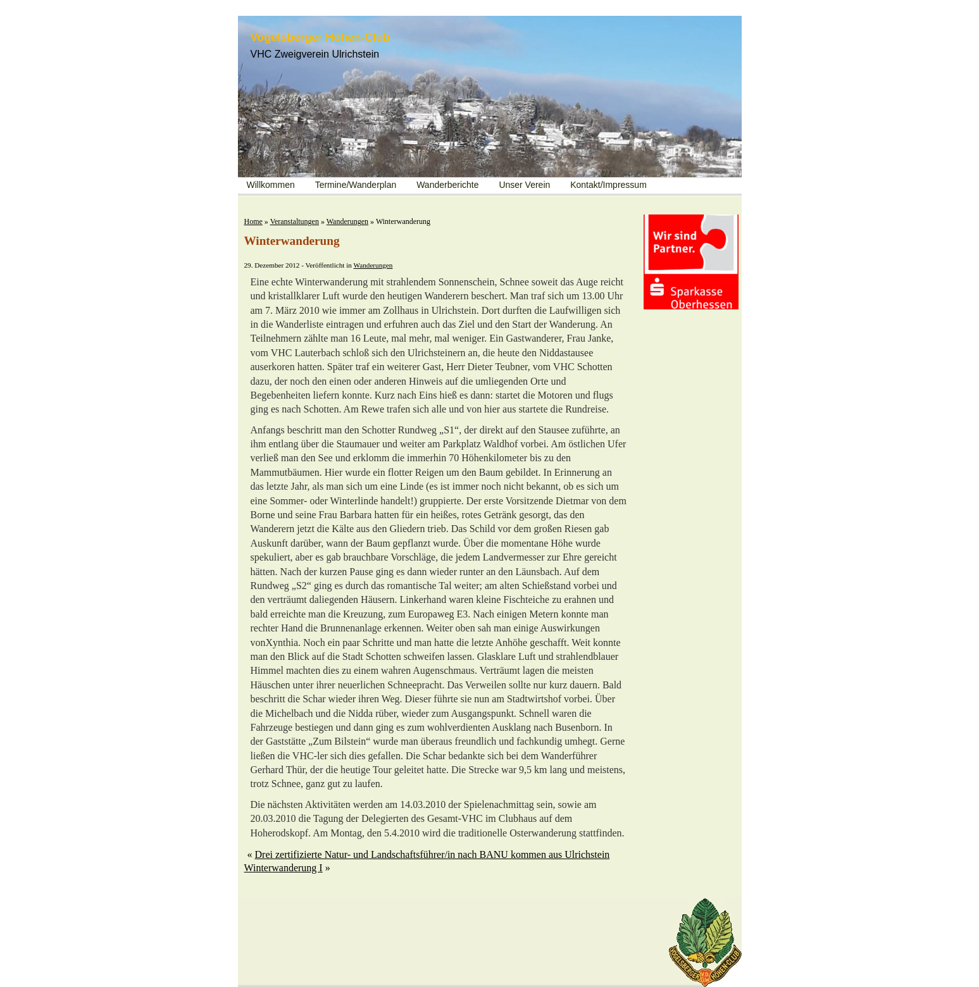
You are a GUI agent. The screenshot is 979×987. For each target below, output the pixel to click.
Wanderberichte (447, 185)
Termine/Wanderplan (356, 185)
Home (253, 221)
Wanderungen (347, 221)
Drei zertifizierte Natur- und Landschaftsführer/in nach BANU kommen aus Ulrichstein (432, 854)
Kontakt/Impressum (608, 185)
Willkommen (271, 185)
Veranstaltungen (294, 221)
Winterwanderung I (283, 867)
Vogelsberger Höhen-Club (320, 37)
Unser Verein (524, 185)
